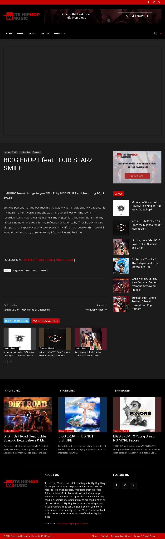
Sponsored (37, 152)
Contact (104, 536)
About (95, 536)
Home (9, 33)
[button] (156, 33)
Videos (33, 33)
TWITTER (28, 260)
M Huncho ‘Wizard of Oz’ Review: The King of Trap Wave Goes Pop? (146, 205)
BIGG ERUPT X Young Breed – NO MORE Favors (135, 438)
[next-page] (11, 362)
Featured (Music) (11, 152)
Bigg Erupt (18, 270)
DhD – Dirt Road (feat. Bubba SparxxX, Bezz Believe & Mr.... (25, 438)
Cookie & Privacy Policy (144, 536)
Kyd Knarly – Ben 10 (96, 309)
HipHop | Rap (25, 152)
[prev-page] (6, 362)
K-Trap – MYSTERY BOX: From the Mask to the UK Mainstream (146, 225)
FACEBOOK (45, 260)
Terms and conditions (121, 536)
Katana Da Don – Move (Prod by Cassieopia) (27, 309)
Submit (59, 33)
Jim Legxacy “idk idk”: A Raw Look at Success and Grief (146, 244)
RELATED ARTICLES (16, 320)
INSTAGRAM (64, 260)
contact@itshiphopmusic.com (72, 523)
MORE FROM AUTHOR (45, 320)
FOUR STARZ (32, 270)
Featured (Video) (11, 431)
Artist (45, 33)
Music (20, 33)
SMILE (43, 270)
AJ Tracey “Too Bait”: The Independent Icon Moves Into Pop (145, 263)
